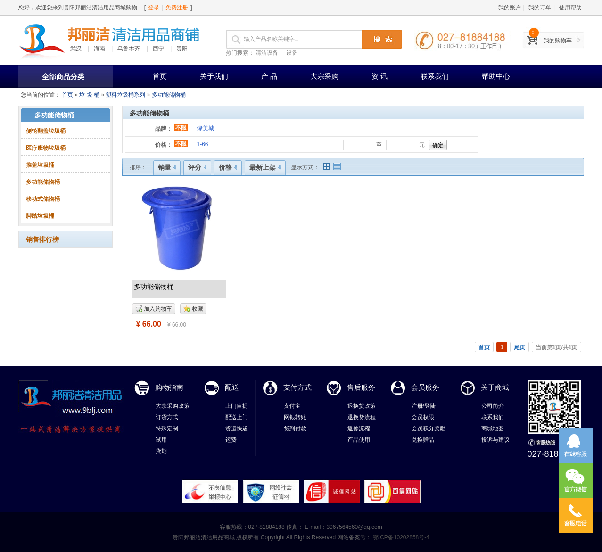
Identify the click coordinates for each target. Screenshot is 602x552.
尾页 (519, 347)
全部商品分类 (63, 77)
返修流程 (358, 428)
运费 (231, 440)
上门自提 (236, 406)
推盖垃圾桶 (40, 165)
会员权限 (423, 417)
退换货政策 (361, 406)
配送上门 (236, 417)
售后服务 (361, 387)
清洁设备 (267, 52)
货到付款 (295, 428)
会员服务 (425, 387)
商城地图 (492, 428)
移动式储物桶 (43, 199)
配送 (232, 387)
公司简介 (492, 406)
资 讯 (379, 76)
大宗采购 (324, 76)
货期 (161, 451)
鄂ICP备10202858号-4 (400, 537)
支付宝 (292, 406)
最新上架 (265, 167)
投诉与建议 (495, 440)
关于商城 (495, 387)
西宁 (158, 48)
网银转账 (295, 417)
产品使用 (358, 440)
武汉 (76, 48)
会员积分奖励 (428, 428)
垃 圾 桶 (89, 94)
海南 (99, 48)
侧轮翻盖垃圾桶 (46, 131)
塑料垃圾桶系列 (125, 94)
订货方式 (167, 417)
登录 (153, 7)
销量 (167, 167)
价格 (228, 167)
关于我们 (214, 76)
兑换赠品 (423, 440)
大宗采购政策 (173, 406)
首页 (160, 76)
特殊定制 (167, 428)
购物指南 (169, 387)
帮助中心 (496, 76)
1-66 (202, 144)
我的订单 (539, 7)
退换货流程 (361, 417)
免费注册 (176, 7)
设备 (291, 52)
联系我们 (435, 76)
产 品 (269, 76)
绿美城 (205, 128)
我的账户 (509, 7)
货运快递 (236, 428)
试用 (161, 440)
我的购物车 (558, 40)
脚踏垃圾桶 (40, 216)
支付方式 (297, 387)
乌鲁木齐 (128, 48)
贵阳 (182, 48)
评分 (197, 167)
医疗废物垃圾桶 (46, 148)
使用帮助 (570, 7)
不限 (181, 127)
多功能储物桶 (169, 94)
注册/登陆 (424, 406)
